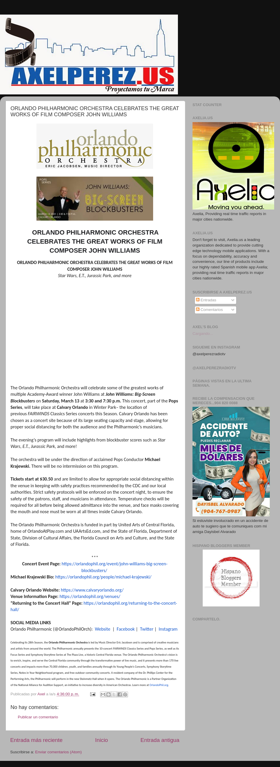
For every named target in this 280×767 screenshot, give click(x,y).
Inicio (101, 740)
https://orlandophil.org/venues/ (90, 596)
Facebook (126, 629)
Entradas (206, 300)
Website (102, 629)
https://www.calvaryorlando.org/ (92, 590)
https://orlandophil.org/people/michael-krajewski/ (103, 577)
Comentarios (209, 309)
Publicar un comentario (38, 717)
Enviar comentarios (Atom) (58, 752)
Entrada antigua (160, 740)
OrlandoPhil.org (159, 685)
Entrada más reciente (36, 740)
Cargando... (202, 333)
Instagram (168, 629)
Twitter (146, 629)
